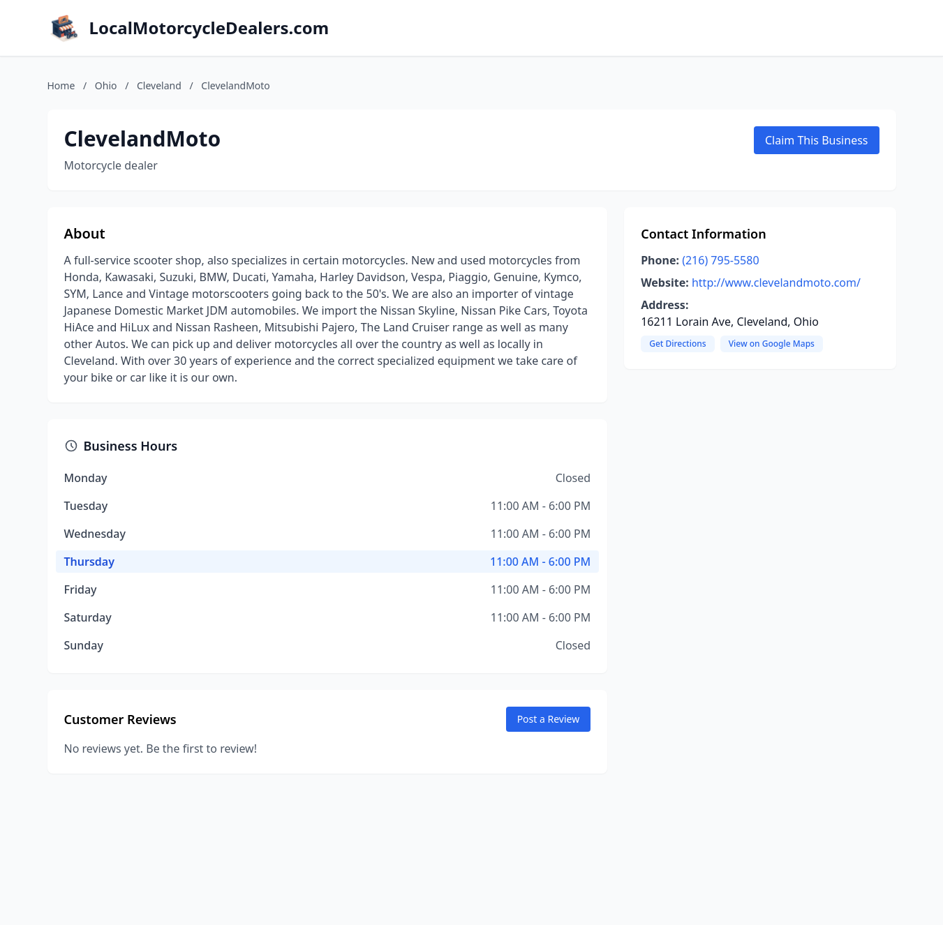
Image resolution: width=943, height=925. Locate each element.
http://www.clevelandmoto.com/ (776, 282)
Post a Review (548, 718)
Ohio (106, 85)
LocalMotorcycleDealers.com (209, 28)
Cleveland (159, 85)
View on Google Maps (772, 343)
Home (61, 85)
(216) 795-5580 (720, 260)
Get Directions (677, 343)
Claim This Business (816, 140)
